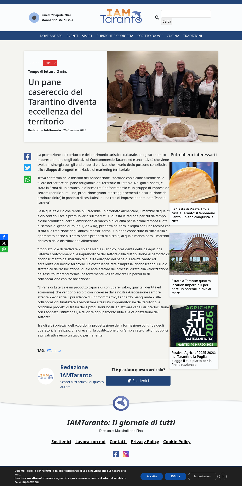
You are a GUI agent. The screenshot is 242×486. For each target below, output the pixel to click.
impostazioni (30, 482)
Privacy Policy (145, 441)
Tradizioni (192, 36)
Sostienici (138, 380)
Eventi (72, 36)
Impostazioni (202, 476)
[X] (4, 243)
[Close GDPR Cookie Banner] (223, 476)
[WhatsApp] (4, 249)
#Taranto (54, 350)
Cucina (173, 36)
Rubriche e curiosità (115, 36)
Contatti (118, 441)
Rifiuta (175, 476)
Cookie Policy (177, 441)
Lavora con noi (90, 441)
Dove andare (51, 36)
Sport (87, 36)
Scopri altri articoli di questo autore (82, 376)
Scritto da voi (150, 36)
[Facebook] (4, 237)
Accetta (152, 476)
